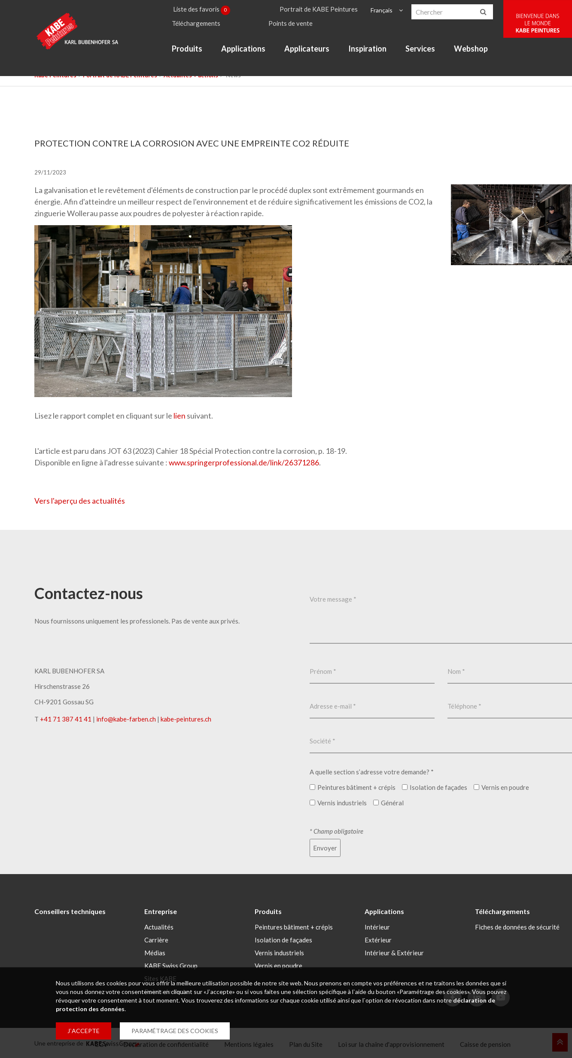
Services (426, 53)
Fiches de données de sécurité (517, 926)
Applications (249, 53)
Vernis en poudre (278, 965)
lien (179, 415)
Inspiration (373, 53)
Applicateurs (312, 53)
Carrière (156, 939)
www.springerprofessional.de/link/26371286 (244, 462)
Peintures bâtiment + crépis (294, 926)
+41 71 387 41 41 (65, 718)
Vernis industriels (279, 952)
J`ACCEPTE (83, 1030)
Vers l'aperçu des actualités (79, 500)
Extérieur (378, 939)
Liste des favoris (208, 10)
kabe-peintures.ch (186, 718)
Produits (193, 53)
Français (386, 10)
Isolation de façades (283, 939)
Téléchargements (202, 26)
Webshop (477, 53)
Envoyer (325, 847)
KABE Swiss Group (171, 965)
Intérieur (377, 926)
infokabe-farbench (126, 718)
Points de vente (296, 26)
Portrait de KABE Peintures (324, 10)
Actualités (158, 926)
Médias (154, 952)
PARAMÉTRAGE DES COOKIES (174, 1030)
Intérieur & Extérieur (394, 952)
